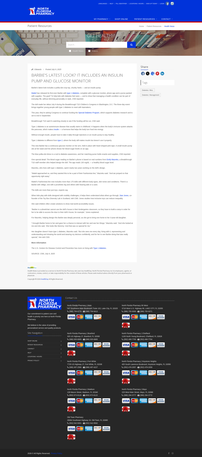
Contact (166, 19)
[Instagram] (172, 3)
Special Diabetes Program (88, 113)
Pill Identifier (121, 3)
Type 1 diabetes (99, 248)
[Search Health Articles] (96, 45)
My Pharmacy (101, 19)
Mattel (33, 93)
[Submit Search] (131, 45)
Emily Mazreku (113, 160)
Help (111, 3)
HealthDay (44, 279)
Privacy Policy (33, 360)
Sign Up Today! (151, 3)
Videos (93, 51)
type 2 (60, 140)
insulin (56, 129)
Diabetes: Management (150, 95)
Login (162, 3)
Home (141, 26)
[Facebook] (167, 3)
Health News (76, 51)
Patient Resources (144, 19)
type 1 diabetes (73, 93)
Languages (102, 3)
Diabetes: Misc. (147, 90)
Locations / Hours (136, 3)
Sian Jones (124, 195)
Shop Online (121, 19)
